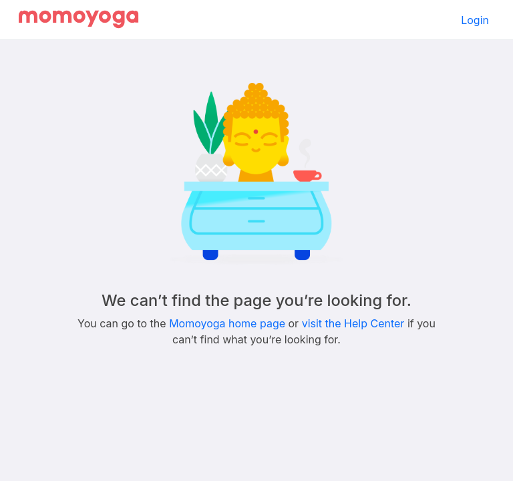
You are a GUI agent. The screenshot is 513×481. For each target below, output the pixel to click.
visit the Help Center (353, 323)
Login (475, 20)
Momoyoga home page (227, 323)
